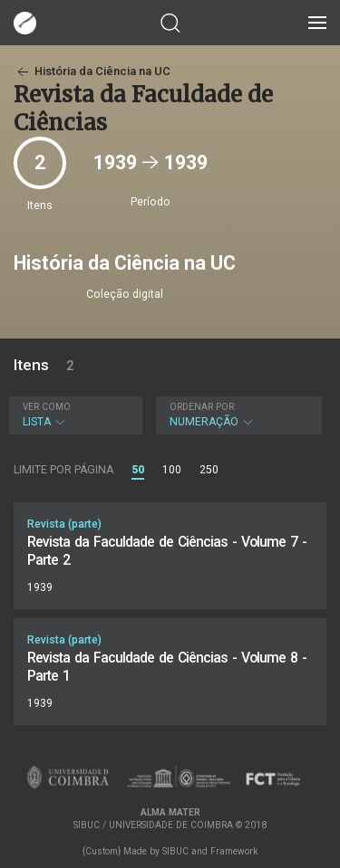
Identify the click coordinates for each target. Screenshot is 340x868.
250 (209, 469)
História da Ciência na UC (92, 71)
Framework (233, 851)
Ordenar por (202, 407)
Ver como (47, 407)
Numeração (237, 415)
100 (171, 469)
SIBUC (175, 851)
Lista (73, 415)
